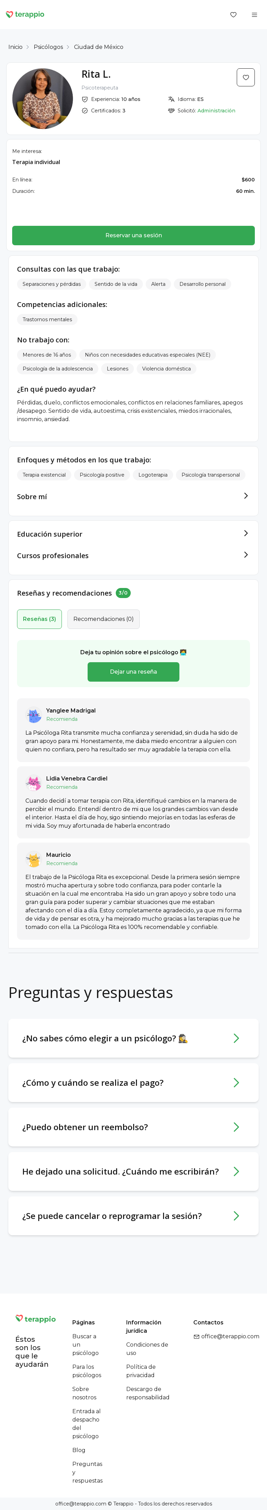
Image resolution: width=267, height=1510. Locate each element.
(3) (39, 619)
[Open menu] (254, 15)
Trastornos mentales (47, 319)
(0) (103, 619)
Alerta (158, 284)
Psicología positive (102, 475)
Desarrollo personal (202, 284)
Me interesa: (27, 151)
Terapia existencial (44, 475)
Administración (216, 111)
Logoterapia (153, 475)
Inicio (15, 47)
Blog (79, 1450)
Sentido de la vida (116, 284)
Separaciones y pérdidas (52, 284)
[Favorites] (233, 14)
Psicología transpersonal (210, 475)
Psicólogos (48, 47)
